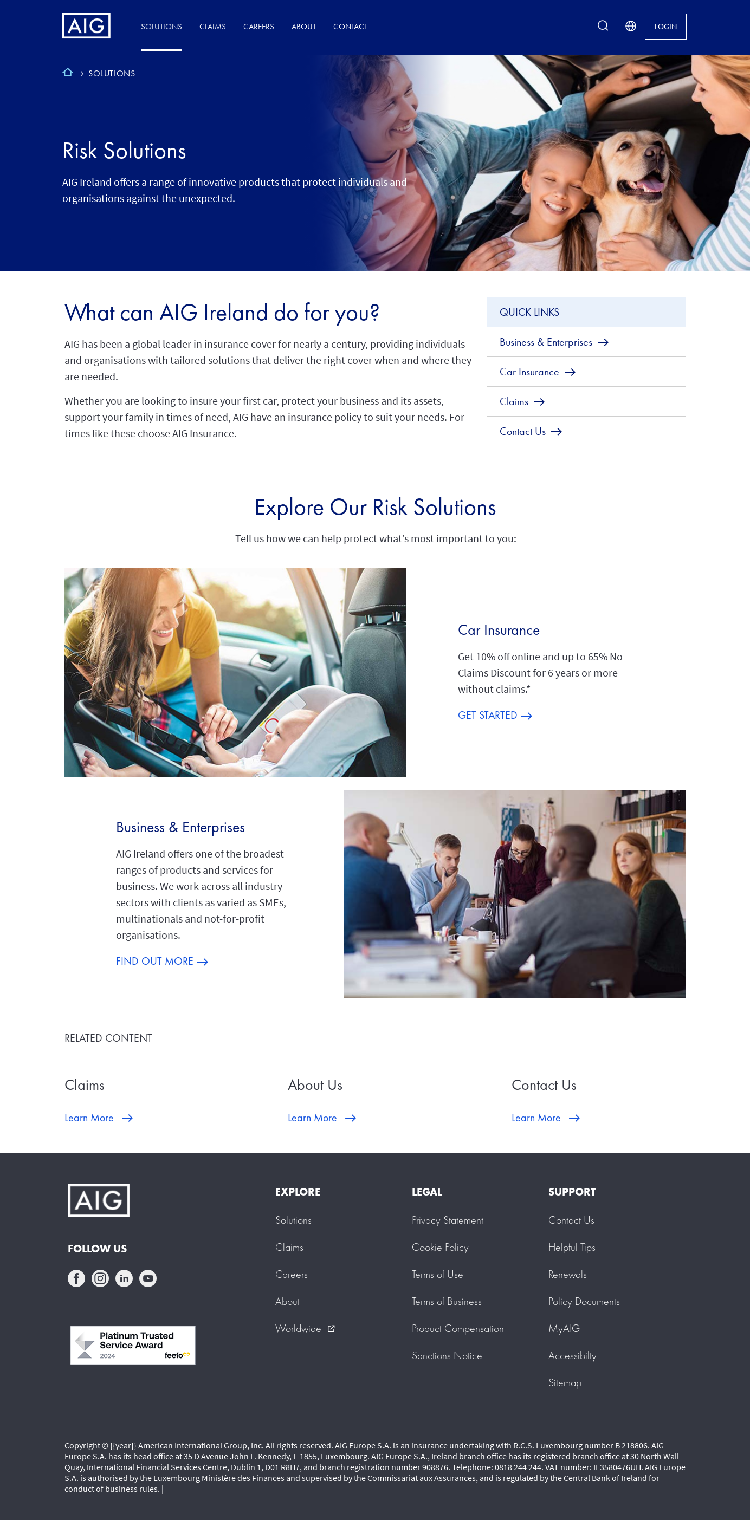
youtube (148, 1278)
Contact (350, 26)
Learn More (89, 1117)
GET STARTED (488, 715)
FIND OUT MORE (154, 961)
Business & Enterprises (180, 826)
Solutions (161, 26)
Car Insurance (499, 629)
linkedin (124, 1278)
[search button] (603, 26)
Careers (258, 26)
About (304, 26)
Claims (212, 26)
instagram (100, 1278)
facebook (76, 1278)
